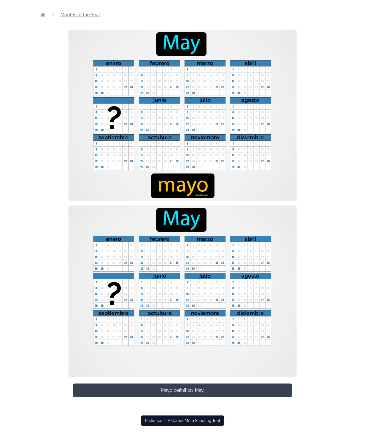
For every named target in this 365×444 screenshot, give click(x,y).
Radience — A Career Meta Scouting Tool (182, 420)
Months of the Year (80, 14)
